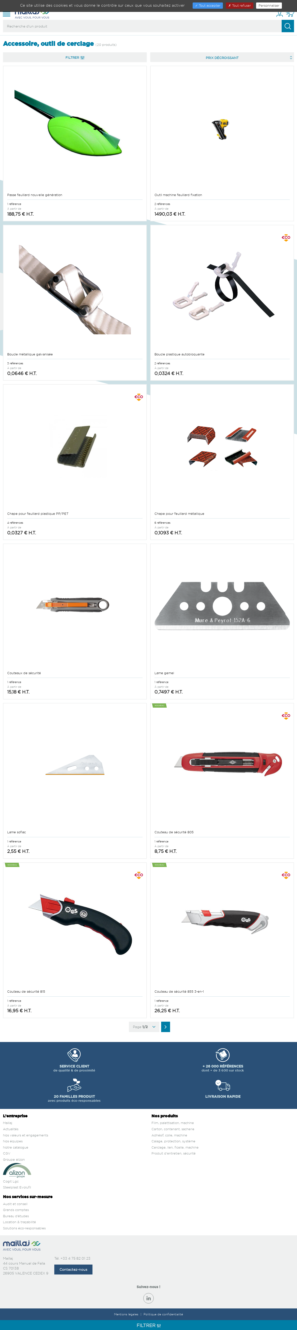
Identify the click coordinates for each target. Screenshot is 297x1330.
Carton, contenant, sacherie (172, 1129)
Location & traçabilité (19, 1222)
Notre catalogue (15, 1147)
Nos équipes (13, 1141)
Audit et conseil (15, 1204)
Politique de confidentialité (163, 1314)
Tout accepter (207, 5)
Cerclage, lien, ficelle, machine (175, 1147)
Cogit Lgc (11, 1181)
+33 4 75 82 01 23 (75, 1258)
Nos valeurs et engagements (25, 1135)
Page (144, 1027)
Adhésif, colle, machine (169, 1135)
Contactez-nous (73, 1269)
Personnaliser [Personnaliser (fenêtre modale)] (269, 5)
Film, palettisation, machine (172, 1123)
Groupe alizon (14, 1159)
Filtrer (74, 57)
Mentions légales (126, 1314)
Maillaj (7, 1123)
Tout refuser (239, 5)
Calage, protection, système (173, 1141)
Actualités (10, 1129)
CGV (6, 1153)
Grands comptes (16, 1210)
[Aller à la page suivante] (165, 1027)
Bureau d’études (16, 1216)
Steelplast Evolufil (17, 1187)
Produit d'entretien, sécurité (173, 1153)
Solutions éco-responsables (24, 1228)
